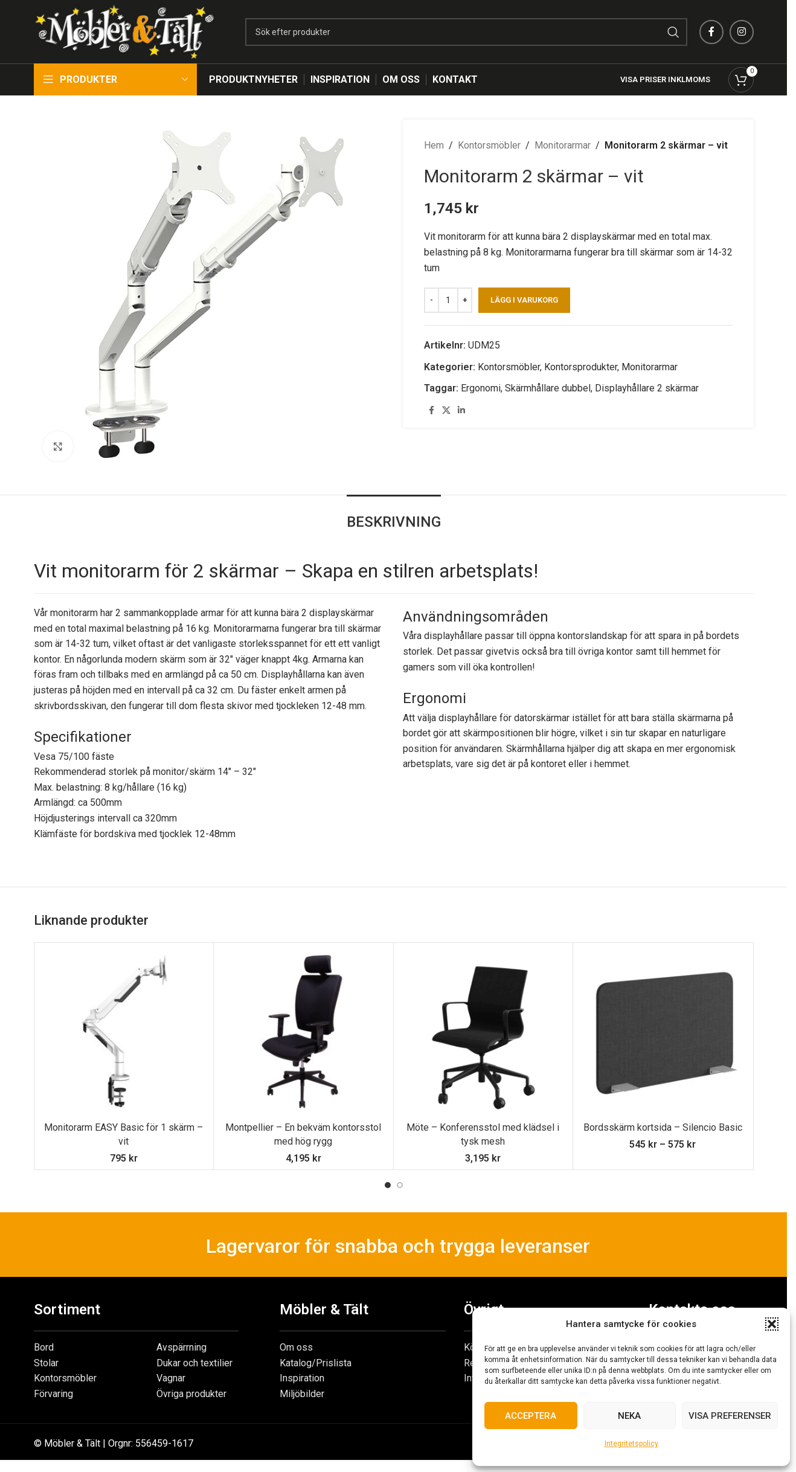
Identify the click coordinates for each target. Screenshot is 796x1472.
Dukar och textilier (194, 1363)
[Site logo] (124, 31)
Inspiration (302, 1378)
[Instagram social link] (742, 32)
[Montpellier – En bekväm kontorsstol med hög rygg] (303, 1032)
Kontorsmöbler (489, 145)
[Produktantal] (448, 300)
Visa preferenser (729, 1415)
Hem (434, 145)
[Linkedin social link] (461, 410)
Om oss (296, 1347)
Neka (629, 1415)
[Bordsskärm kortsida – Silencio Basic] (662, 1032)
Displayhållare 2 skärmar (647, 388)
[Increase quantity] (464, 300)
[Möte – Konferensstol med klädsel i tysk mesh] (483, 1032)
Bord (44, 1347)
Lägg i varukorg (524, 299)
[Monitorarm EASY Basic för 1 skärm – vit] (124, 1032)
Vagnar (170, 1378)
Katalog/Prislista (315, 1363)
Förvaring (53, 1394)
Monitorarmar (562, 145)
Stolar (46, 1363)
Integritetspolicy (631, 1443)
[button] (772, 1324)
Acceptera (530, 1415)
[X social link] (446, 410)
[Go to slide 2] (400, 1185)
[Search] (466, 32)
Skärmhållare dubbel (548, 388)
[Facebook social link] (711, 32)
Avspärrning (181, 1347)
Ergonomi (481, 388)
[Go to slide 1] (388, 1185)
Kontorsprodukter (580, 367)
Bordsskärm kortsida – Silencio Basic (662, 1127)
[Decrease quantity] (431, 300)
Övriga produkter (191, 1394)
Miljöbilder (302, 1394)
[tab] (394, 516)
